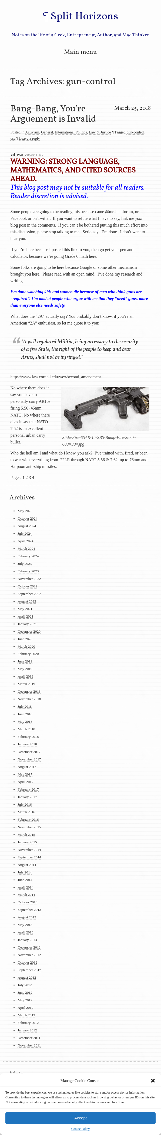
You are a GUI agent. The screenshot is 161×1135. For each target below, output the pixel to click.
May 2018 (25, 722)
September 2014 (29, 857)
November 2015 (29, 827)
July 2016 (25, 804)
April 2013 (25, 932)
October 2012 (27, 962)
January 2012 (27, 1030)
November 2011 (29, 1045)
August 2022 (27, 601)
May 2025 (25, 511)
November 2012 (29, 955)
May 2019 (25, 669)
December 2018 (29, 691)
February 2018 (28, 737)
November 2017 (29, 759)
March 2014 (26, 895)
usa (12, 138)
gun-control (135, 132)
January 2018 (27, 744)
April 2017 (25, 782)
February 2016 (28, 819)
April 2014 (25, 887)
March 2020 (26, 646)
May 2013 (25, 925)
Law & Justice (100, 132)
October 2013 (27, 902)
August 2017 (27, 767)
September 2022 (29, 594)
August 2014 (27, 865)
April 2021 (25, 616)
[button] (153, 1080)
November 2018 (29, 699)
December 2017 (29, 752)
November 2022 (29, 579)
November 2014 (29, 850)
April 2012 (25, 1008)
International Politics (71, 132)
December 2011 (29, 1038)
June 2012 (25, 993)
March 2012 (26, 1015)
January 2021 (27, 624)
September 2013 (29, 910)
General (47, 132)
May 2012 (25, 1000)
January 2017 (27, 797)
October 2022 (27, 586)
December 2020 (29, 631)
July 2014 (25, 872)
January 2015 (27, 842)
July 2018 (25, 706)
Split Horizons (84, 16)
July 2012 (25, 985)
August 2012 (27, 977)
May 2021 (25, 609)
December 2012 (29, 947)
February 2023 (28, 571)
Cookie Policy (80, 1129)
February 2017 (28, 789)
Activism (32, 132)
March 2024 (26, 549)
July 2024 (25, 533)
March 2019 (26, 684)
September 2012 (29, 970)
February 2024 (28, 556)
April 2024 (25, 541)
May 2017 (25, 774)
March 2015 (26, 835)
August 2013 (27, 917)
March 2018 (26, 729)
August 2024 (27, 526)
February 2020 (28, 654)
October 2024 (27, 518)
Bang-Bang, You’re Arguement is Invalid (53, 114)
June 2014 (25, 880)
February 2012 (28, 1023)
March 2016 (26, 812)
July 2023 (25, 564)
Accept (80, 1118)
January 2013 (27, 940)
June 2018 (25, 714)
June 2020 (25, 639)
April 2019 (25, 676)
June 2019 (25, 661)
